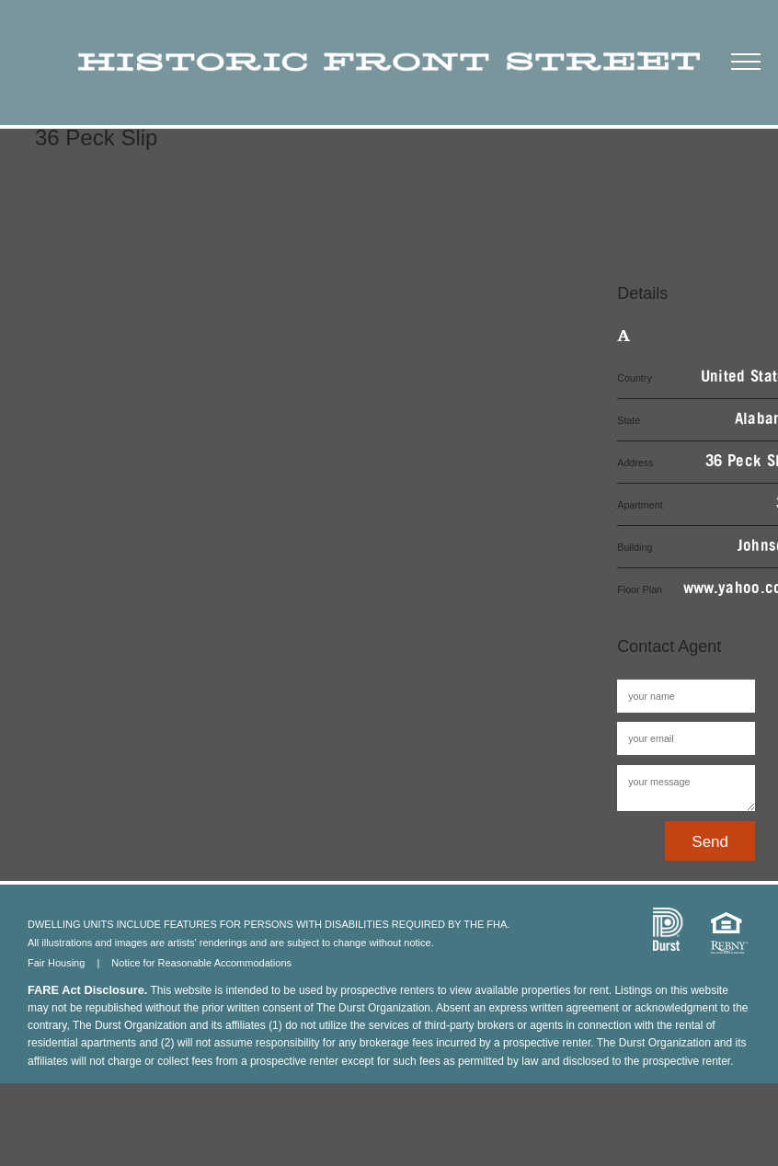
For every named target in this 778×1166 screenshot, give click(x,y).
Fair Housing (56, 962)
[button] (745, 58)
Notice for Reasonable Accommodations (201, 962)
